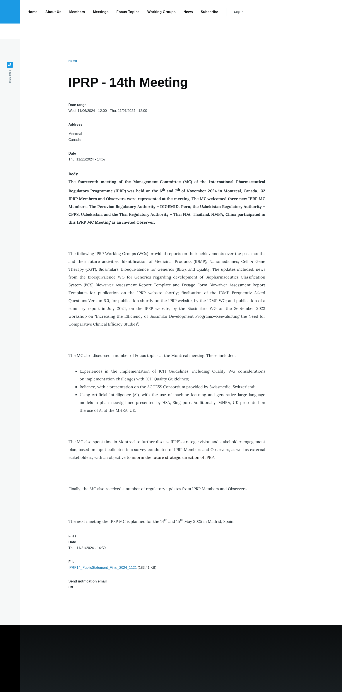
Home (72, 60)
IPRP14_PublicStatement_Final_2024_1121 (102, 567)
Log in (238, 12)
